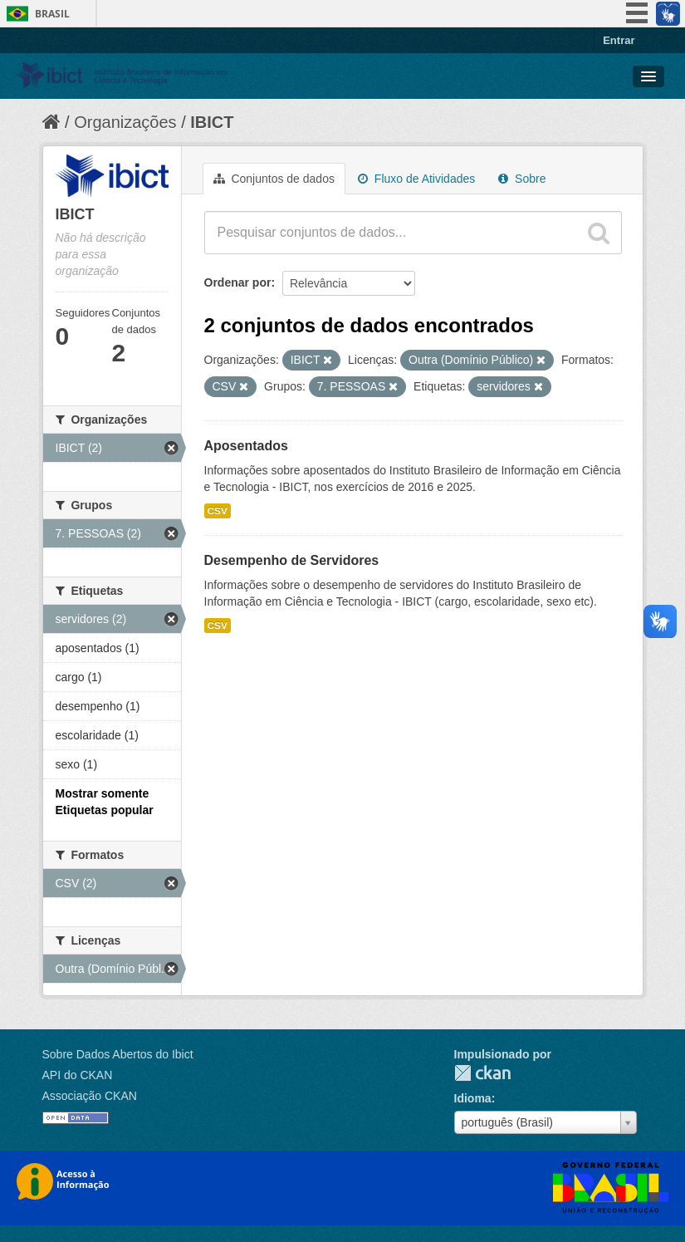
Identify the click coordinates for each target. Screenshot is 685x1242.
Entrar (618, 40)
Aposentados (246, 446)
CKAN (482, 1073)
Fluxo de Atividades (416, 178)
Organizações (125, 122)
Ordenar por (238, 282)
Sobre (522, 178)
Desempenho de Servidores (291, 560)
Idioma (473, 1098)
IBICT (211, 122)
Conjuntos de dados (274, 178)
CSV (218, 511)
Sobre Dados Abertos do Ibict (117, 1054)
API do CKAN (77, 1075)
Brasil (52, 14)
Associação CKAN (89, 1095)
